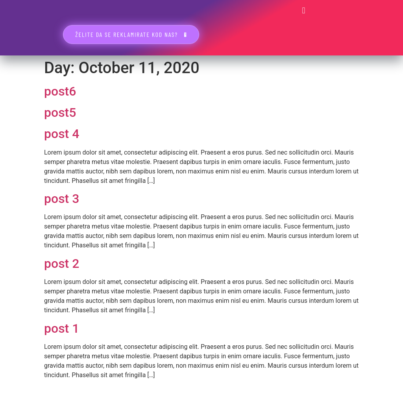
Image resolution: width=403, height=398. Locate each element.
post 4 (61, 133)
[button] (303, 10)
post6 (60, 91)
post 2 (61, 263)
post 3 (61, 198)
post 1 (61, 328)
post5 (60, 112)
